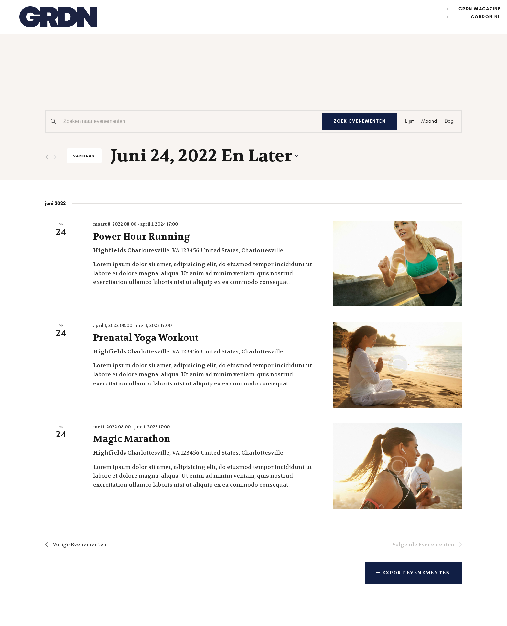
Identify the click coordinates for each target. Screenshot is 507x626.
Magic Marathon (131, 439)
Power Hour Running (141, 237)
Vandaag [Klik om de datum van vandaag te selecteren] (84, 155)
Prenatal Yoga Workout (146, 338)
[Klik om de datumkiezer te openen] (204, 156)
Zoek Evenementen (358, 121)
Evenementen (87, 84)
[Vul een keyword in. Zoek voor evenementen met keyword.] (182, 121)
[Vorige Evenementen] (47, 157)
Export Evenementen (412, 573)
